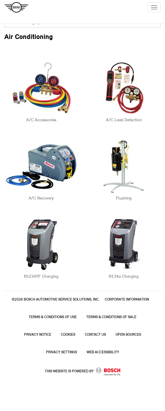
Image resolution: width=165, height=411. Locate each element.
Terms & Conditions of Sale (111, 317)
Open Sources (128, 335)
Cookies (68, 335)
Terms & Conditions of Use (53, 317)
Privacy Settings (61, 352)
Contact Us (95, 335)
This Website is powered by (83, 371)
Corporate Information (127, 299)
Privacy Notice (37, 335)
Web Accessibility (103, 352)
